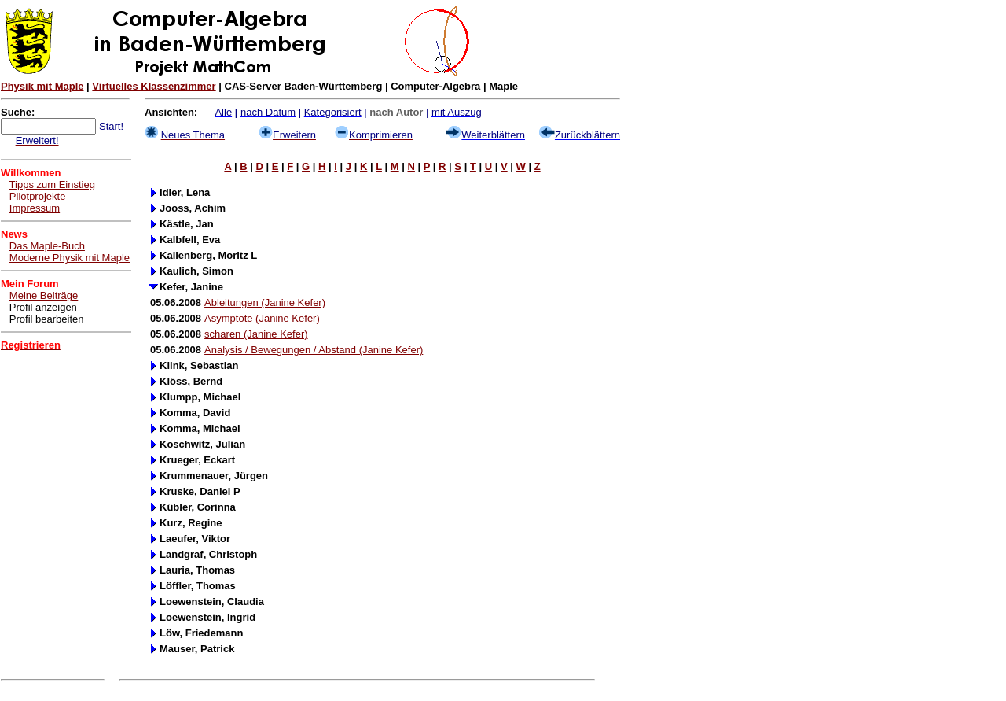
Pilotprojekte (37, 196)
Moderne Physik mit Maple (69, 258)
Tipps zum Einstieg (52, 184)
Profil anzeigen (43, 307)
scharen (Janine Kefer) (256, 334)
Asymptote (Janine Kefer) (262, 318)
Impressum (34, 208)
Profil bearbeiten (46, 319)
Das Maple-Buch (47, 246)
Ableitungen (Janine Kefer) (264, 302)
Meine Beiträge (43, 295)
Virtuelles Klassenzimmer (153, 86)
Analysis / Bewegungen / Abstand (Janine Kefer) (313, 350)
